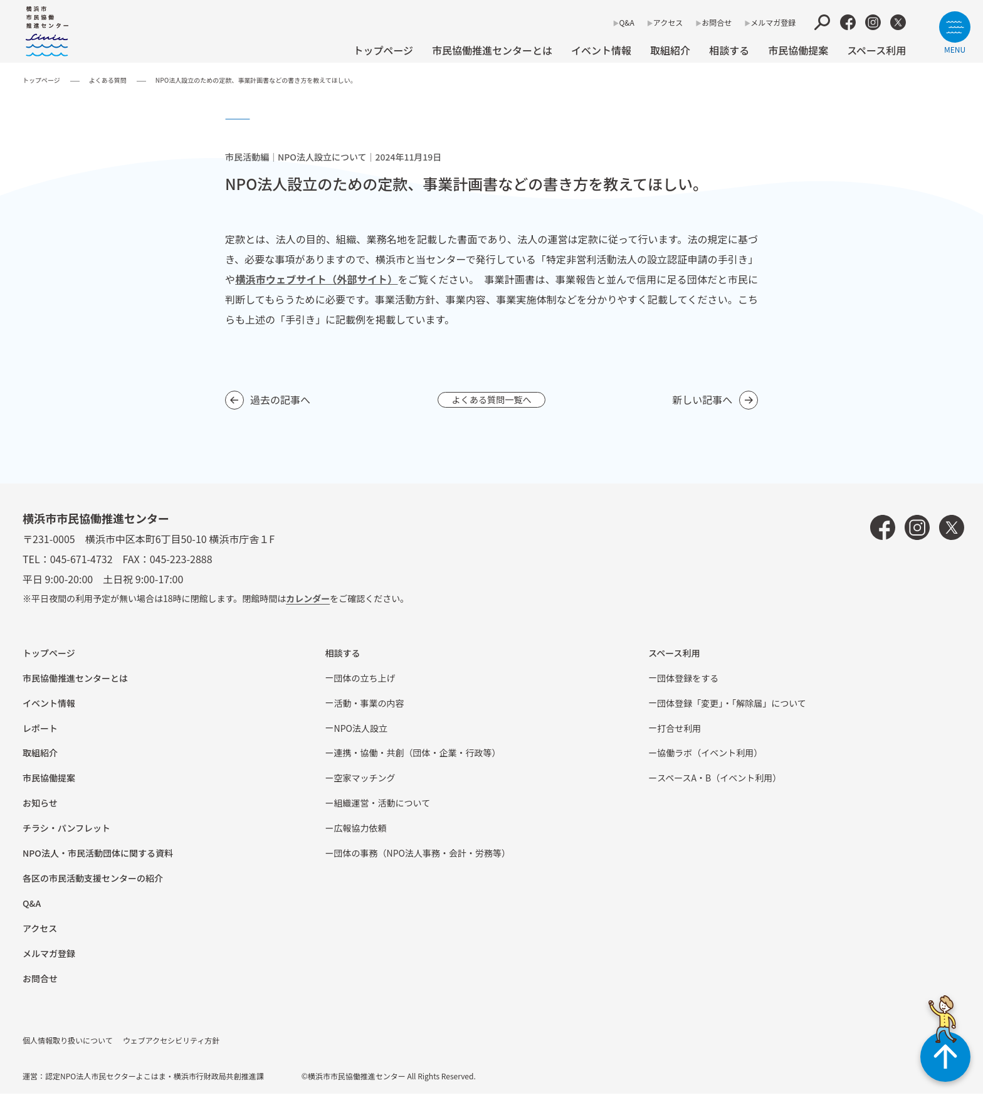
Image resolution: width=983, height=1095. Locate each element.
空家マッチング (365, 779)
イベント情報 (601, 50)
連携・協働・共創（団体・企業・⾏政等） (417, 754)
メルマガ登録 (773, 22)
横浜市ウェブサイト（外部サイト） (316, 279)
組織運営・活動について (382, 804)
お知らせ (40, 804)
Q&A (626, 22)
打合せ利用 (679, 729)
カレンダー (308, 599)
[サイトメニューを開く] (954, 32)
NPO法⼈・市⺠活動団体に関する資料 (98, 854)
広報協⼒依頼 (360, 829)
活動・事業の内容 (369, 704)
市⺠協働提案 (798, 50)
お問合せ (717, 22)
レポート (40, 729)
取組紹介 (670, 50)
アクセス (668, 22)
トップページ (383, 50)
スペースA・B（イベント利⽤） (719, 779)
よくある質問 (108, 80)
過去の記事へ (280, 400)
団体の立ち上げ (365, 679)
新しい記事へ (702, 400)
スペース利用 (876, 50)
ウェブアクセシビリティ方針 (171, 1041)
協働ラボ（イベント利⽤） (709, 754)
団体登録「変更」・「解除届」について (731, 704)
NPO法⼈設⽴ (360, 729)
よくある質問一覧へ (491, 400)
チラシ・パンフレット (66, 829)
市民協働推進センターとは (492, 50)
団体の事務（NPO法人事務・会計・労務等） (422, 854)
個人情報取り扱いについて (68, 1041)
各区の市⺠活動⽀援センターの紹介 (93, 879)
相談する (729, 50)
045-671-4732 (81, 560)
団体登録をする (687, 679)
